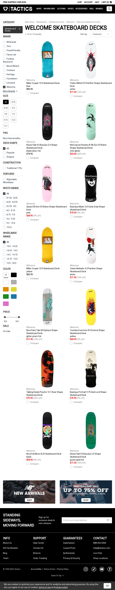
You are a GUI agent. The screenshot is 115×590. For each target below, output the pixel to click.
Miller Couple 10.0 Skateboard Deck (47, 64)
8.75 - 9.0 (9, 214)
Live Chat (97, 553)
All (6, 148)
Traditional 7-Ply (14, 168)
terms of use (45, 587)
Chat (79, 2)
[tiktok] (94, 570)
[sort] (101, 34)
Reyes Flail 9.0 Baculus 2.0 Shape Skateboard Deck (47, 127)
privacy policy (61, 587)
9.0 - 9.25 (9, 219)
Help (97, 2)
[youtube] (102, 570)
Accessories (81, 9)
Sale (91, 9)
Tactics (17, 8)
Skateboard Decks (13, 29)
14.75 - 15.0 (10, 259)
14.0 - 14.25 (10, 246)
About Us (7, 543)
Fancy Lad (11, 54)
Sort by (83, 34)
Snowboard (49, 9)
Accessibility (36, 569)
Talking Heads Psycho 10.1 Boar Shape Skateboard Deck (47, 373)
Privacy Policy (62, 569)
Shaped (10, 157)
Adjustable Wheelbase (10, 181)
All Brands (11, 42)
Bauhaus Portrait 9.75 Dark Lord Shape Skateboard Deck (91, 373)
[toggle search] (109, 8)
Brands (99, 9)
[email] (87, 520)
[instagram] (86, 570)
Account (88, 2)
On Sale (6, 331)
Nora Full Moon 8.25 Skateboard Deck (47, 435)
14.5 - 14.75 (10, 254)
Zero (9, 46)
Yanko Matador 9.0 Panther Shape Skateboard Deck (91, 251)
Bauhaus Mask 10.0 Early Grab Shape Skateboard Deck (91, 188)
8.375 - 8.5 (9, 206)
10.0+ (7, 227)
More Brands (10, 91)
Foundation (12, 78)
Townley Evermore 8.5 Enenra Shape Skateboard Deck (91, 313)
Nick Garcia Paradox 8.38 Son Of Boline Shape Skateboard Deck (91, 127)
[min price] (7, 321)
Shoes (70, 9)
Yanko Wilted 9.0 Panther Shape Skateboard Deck (91, 66)
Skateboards (41, 22)
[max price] (19, 321)
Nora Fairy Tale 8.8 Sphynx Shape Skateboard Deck (47, 313)
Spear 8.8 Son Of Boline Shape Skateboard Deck (47, 189)
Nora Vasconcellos (11, 138)
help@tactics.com (101, 548)
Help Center (38, 543)
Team (6, 558)
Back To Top (57, 576)
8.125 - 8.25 (10, 198)
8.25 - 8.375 (10, 202)
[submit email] (108, 519)
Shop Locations (100, 558)
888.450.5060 (99, 543)
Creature (11, 70)
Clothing (61, 9)
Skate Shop (29, 22)
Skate (38, 9)
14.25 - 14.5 (10, 250)
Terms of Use (49, 569)
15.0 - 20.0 (9, 263)
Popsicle (11, 152)
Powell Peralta (13, 50)
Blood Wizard (13, 66)
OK (107, 586)
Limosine (11, 83)
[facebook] (110, 570)
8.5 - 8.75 (9, 210)
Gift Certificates (10, 548)
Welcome (9, 87)
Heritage (11, 74)
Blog (5, 553)
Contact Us (38, 548)
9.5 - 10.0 (9, 223)
